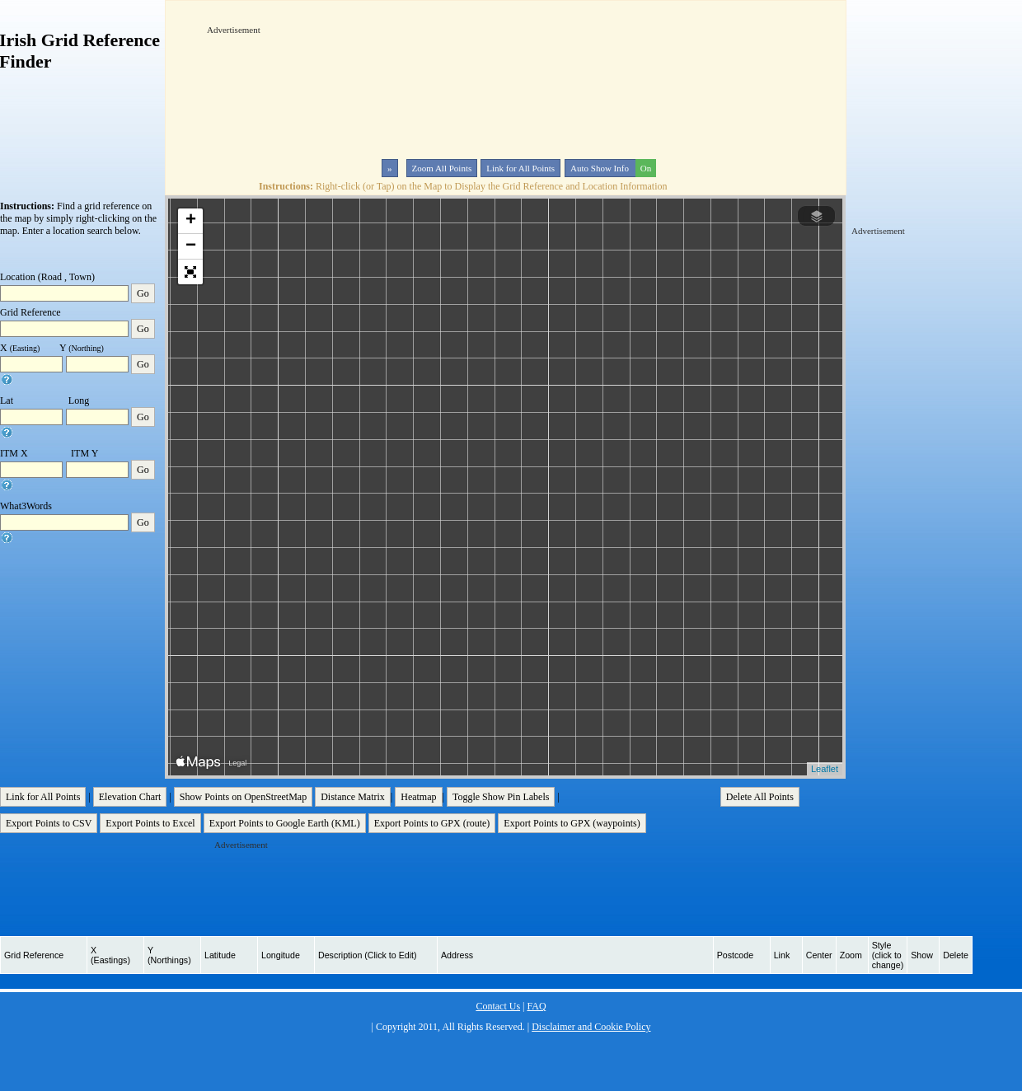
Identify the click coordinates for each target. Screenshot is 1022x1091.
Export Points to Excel (150, 823)
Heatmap (418, 797)
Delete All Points (760, 797)
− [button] (190, 246)
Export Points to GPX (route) (432, 823)
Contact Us (498, 1006)
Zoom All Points (442, 168)
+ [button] (190, 220)
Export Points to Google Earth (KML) (284, 823)
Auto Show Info (611, 168)
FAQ (536, 1006)
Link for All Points (520, 168)
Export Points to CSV (48, 823)
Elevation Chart (130, 797)
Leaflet (824, 769)
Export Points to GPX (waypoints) (572, 823)
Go (143, 293)
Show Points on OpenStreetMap (243, 797)
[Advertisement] (258, 85)
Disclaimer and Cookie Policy (591, 1026)
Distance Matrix (353, 797)
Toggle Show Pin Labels (501, 797)
